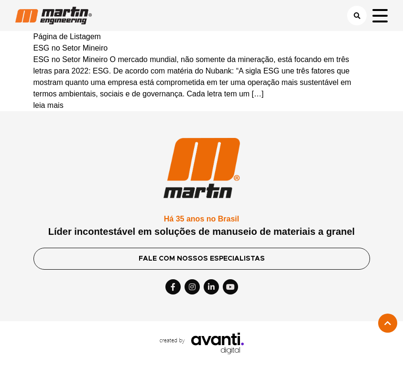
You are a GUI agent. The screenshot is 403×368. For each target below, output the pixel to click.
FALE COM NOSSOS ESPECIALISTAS (202, 258)
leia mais (48, 105)
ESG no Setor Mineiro (70, 48)
